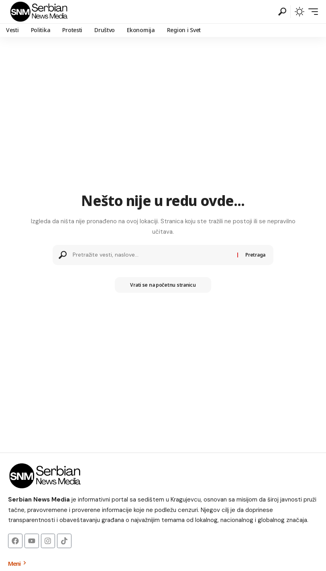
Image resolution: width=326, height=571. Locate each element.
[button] (282, 12)
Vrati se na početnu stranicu (163, 284)
